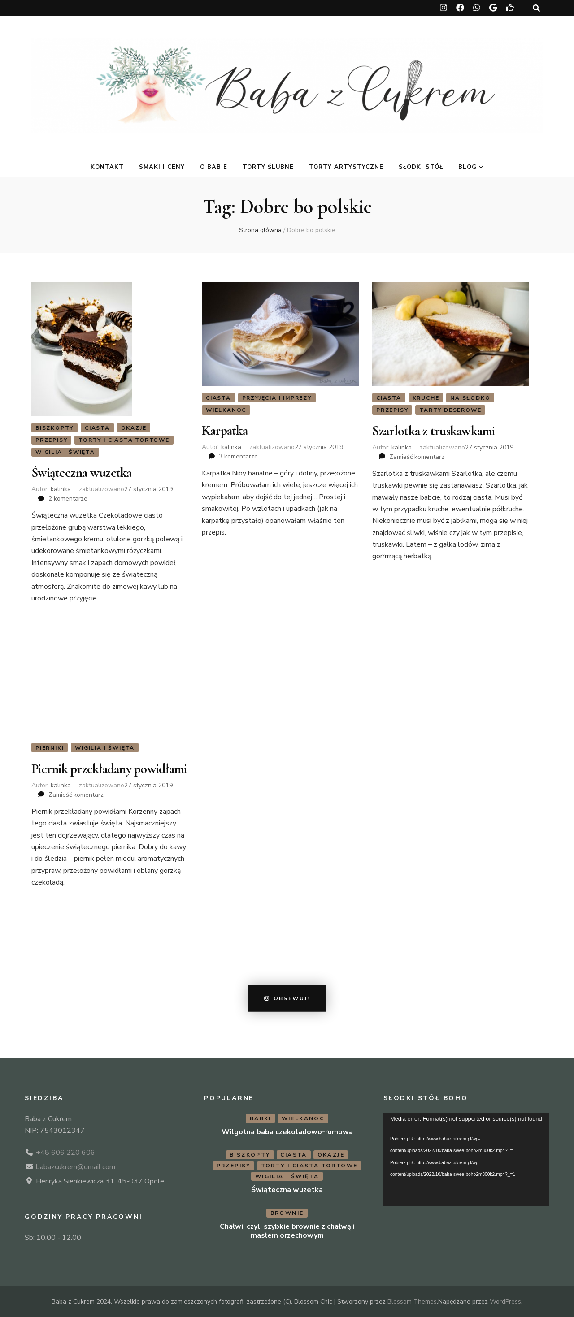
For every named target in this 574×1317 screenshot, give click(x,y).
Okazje (134, 428)
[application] (466, 1158)
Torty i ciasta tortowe (124, 440)
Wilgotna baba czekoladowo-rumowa (287, 1131)
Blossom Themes (412, 1301)
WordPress (505, 1301)
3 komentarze (238, 456)
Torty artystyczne (346, 167)
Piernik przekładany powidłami (109, 768)
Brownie (287, 1212)
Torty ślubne (268, 167)
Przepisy (51, 440)
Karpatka (225, 430)
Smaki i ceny (162, 167)
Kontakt (107, 167)
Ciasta (97, 428)
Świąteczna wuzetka (81, 472)
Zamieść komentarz (416, 456)
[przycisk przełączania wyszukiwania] (536, 8)
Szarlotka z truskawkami (433, 430)
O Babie (213, 167)
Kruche (426, 398)
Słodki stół (421, 167)
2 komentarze (67, 498)
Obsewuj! (287, 998)
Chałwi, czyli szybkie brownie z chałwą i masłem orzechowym (287, 1230)
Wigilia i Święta (65, 452)
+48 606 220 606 (65, 1152)
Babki (260, 1117)
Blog (467, 167)
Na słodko (470, 398)
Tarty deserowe (450, 410)
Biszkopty (54, 428)
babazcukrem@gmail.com (75, 1166)
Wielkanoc (226, 410)
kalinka (61, 489)
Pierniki (49, 747)
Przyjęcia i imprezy (277, 398)
